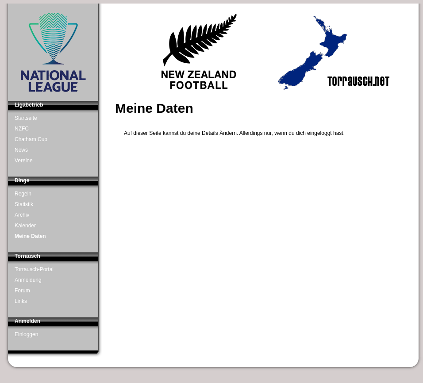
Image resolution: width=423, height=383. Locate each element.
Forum (22, 290)
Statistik (24, 204)
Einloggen (26, 334)
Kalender (25, 225)
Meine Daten (30, 236)
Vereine (24, 160)
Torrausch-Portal (34, 269)
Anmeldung (28, 280)
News (21, 150)
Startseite (26, 118)
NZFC (22, 129)
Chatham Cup (31, 139)
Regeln (23, 194)
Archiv (22, 215)
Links (21, 301)
